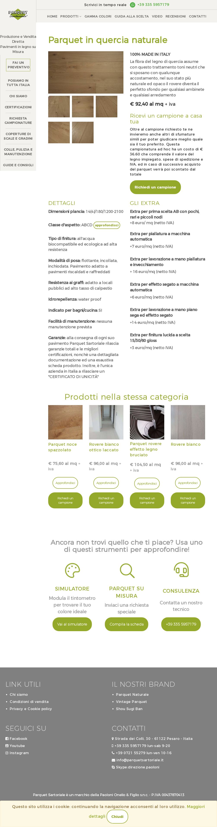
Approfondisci (65, 483)
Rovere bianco (186, 444)
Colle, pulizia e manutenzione (18, 152)
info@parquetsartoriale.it (138, 760)
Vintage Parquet (131, 702)
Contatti (197, 16)
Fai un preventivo (18, 65)
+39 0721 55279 (128, 753)
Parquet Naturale (132, 695)
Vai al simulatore (72, 624)
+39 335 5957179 (153, 4)
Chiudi (117, 816)
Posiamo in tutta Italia (18, 83)
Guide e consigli (18, 165)
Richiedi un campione (155, 187)
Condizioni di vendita (29, 702)
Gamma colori (98, 16)
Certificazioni (18, 107)
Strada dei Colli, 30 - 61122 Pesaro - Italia (152, 739)
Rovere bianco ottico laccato (104, 447)
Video (157, 16)
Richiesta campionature (18, 121)
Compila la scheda (127, 624)
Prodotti (70, 16)
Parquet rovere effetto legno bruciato (146, 449)
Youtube (15, 746)
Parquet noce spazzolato (62, 447)
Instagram (17, 753)
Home (52, 16)
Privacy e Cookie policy (31, 709)
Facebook (16, 739)
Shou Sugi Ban (129, 709)
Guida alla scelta (132, 16)
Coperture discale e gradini (18, 136)
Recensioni (176, 16)
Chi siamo (18, 96)
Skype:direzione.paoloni (136, 767)
